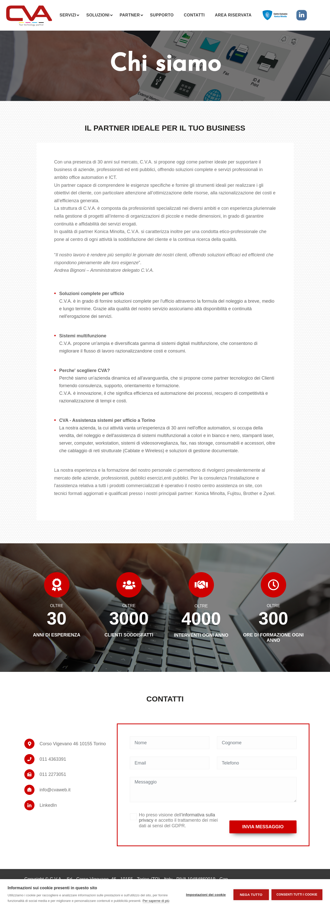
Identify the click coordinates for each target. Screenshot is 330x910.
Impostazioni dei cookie (206, 895)
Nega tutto (251, 895)
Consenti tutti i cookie (297, 894)
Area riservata (233, 15)
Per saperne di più (156, 901)
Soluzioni (97, 15)
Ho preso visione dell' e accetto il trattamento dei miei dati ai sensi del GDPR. (178, 820)
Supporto (162, 15)
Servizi (68, 15)
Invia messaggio (263, 826)
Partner (130, 15)
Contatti (194, 15)
